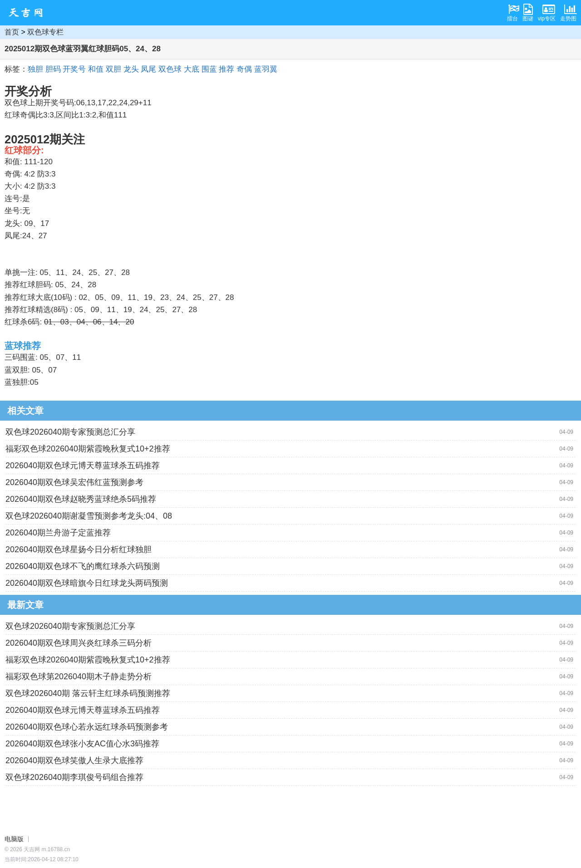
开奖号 (74, 69)
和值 (95, 69)
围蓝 (209, 69)
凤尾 (148, 69)
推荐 (226, 69)
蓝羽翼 (265, 69)
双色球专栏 (45, 32)
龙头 (131, 69)
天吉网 (29, 12)
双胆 (113, 69)
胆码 (53, 69)
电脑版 (14, 839)
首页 (12, 32)
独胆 (35, 69)
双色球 (170, 69)
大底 (191, 69)
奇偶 (244, 69)
